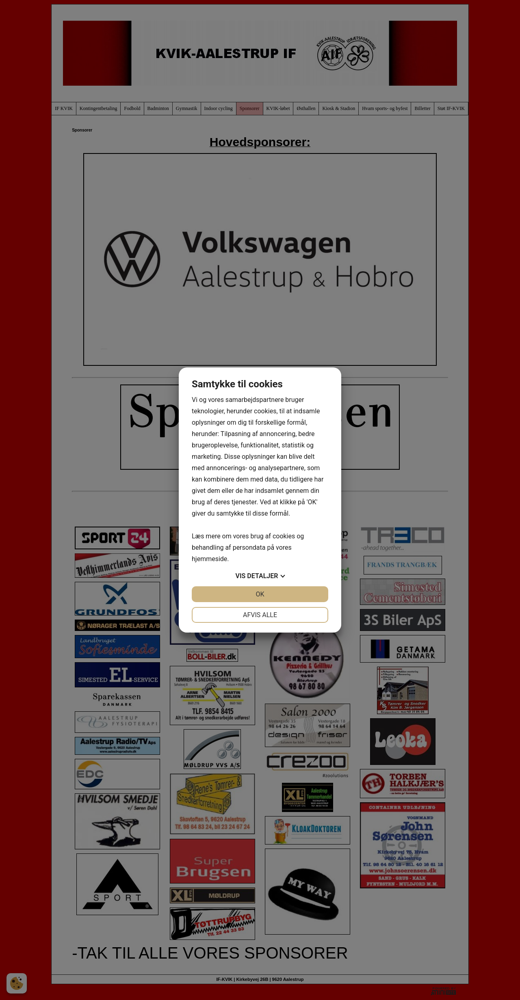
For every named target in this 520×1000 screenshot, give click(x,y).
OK (260, 594)
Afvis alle (260, 615)
